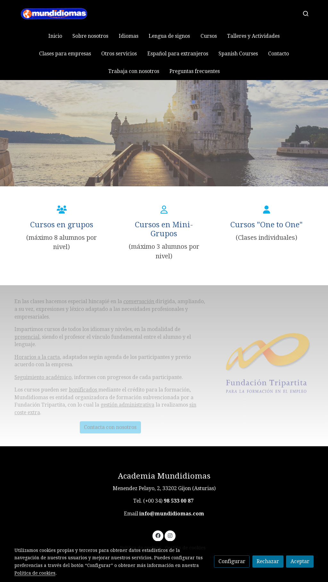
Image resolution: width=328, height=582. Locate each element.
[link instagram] (170, 535)
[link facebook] (158, 535)
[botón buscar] (305, 13)
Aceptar (300, 561)
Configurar (231, 561)
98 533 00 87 (178, 501)
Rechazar (268, 561)
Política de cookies (34, 573)
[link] (55, 13)
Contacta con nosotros (110, 427)
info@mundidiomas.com (171, 514)
